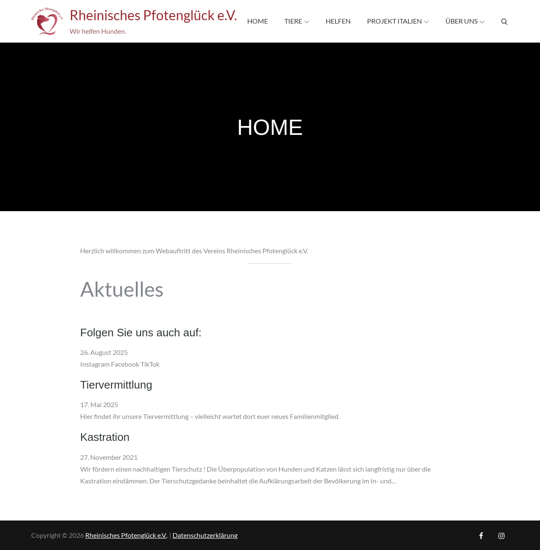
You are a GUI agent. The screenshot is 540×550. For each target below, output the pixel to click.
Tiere (296, 21)
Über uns (465, 21)
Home (257, 21)
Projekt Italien (398, 21)
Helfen (338, 21)
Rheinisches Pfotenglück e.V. (153, 15)
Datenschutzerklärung (205, 535)
